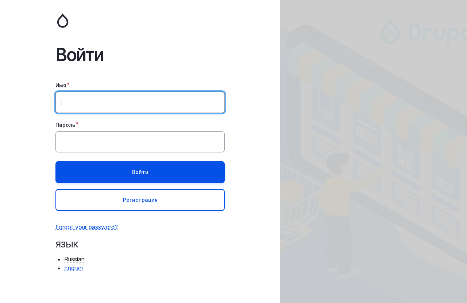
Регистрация (140, 200)
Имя (60, 85)
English (73, 268)
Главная (140, 20)
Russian (74, 259)
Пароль (65, 125)
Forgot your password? (86, 227)
